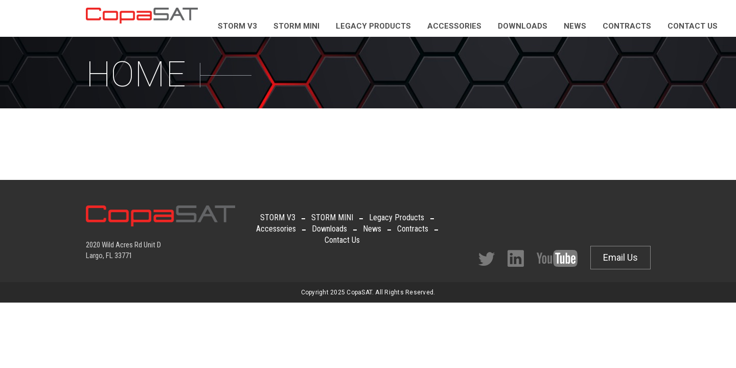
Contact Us (342, 240)
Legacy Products (396, 217)
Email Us (620, 257)
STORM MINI (332, 217)
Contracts (412, 229)
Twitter (486, 259)
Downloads (329, 229)
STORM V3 (277, 217)
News (372, 229)
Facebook (516, 258)
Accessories (276, 229)
